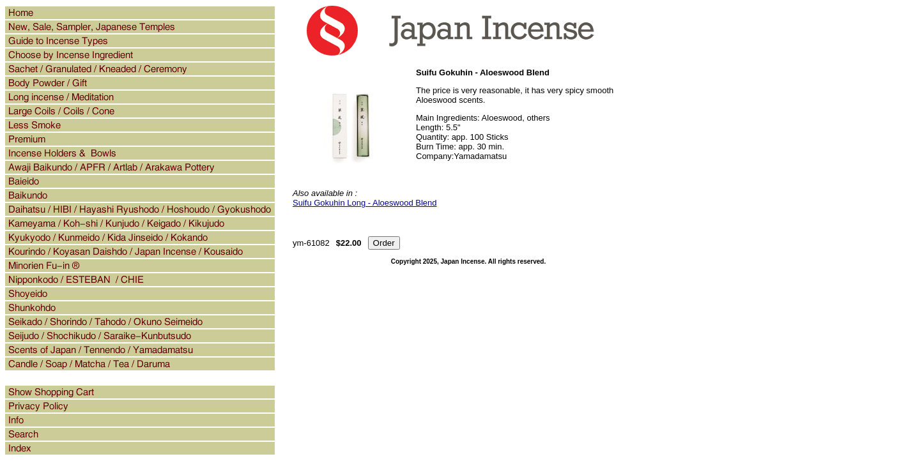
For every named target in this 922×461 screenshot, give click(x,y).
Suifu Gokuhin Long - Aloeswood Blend (365, 203)
